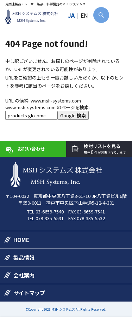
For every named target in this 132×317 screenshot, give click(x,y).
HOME (21, 239)
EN (84, 15)
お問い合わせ (31, 148)
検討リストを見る (105, 149)
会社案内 (23, 275)
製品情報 (23, 257)
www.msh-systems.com (56, 100)
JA (71, 15)
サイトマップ (29, 293)
